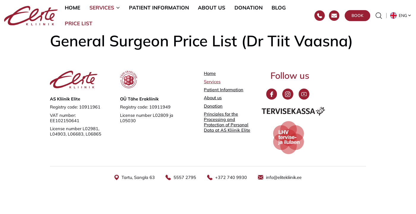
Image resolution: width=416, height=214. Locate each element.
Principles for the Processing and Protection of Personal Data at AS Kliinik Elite (227, 122)
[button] (401, 16)
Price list (78, 24)
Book (357, 16)
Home (72, 8)
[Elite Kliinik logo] (31, 15)
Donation (248, 8)
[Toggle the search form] (379, 16)
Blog (279, 8)
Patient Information (159, 8)
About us (211, 8)
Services (101, 8)
